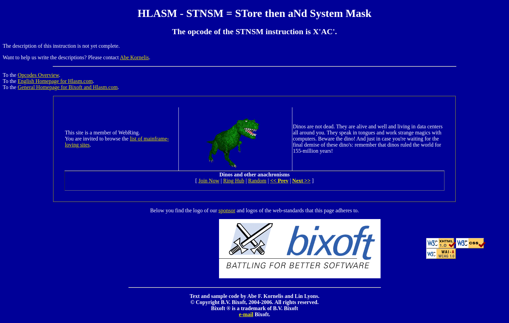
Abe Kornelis (134, 57)
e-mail (246, 314)
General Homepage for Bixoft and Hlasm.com (68, 87)
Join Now (208, 181)
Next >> (301, 181)
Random (257, 181)
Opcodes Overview (38, 75)
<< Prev (279, 181)
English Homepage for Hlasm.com (55, 81)
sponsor (226, 210)
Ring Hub (233, 181)
